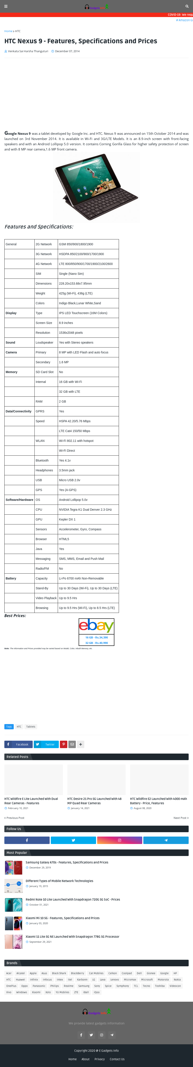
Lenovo (114, 979)
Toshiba (160, 986)
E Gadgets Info (109, 1051)
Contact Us (117, 1059)
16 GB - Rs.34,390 (96, 637)
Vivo (8, 992)
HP (175, 973)
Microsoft (147, 979)
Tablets (30, 726)
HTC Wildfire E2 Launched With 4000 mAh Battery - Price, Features (158, 801)
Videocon (175, 986)
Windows (21, 992)
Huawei (20, 979)
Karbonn (82, 979)
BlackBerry (77, 973)
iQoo (97, 992)
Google (164, 973)
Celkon (112, 973)
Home (8, 31)
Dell (139, 973)
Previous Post (15, 818)
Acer (9, 973)
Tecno (146, 986)
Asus (44, 973)
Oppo (24, 986)
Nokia (177, 979)
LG (93, 979)
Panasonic (39, 986)
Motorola (163, 979)
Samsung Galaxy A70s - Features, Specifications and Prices (67, 862)
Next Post (180, 818)
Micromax (130, 979)
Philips (54, 986)
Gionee (151, 973)
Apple (33, 973)
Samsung (83, 986)
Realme (68, 986)
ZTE (76, 992)
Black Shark (59, 973)
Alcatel (21, 973)
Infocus (47, 979)
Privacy (100, 1059)
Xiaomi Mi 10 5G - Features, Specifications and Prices (63, 918)
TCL (136, 986)
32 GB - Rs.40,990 (96, 643)
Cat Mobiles (96, 973)
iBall (86, 992)
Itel (70, 979)
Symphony (123, 986)
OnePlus (11, 986)
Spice (108, 986)
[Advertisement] (96, 94)
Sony (97, 986)
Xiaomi (36, 992)
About (86, 1059)
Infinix (34, 979)
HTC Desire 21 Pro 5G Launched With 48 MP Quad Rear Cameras (94, 801)
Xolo (48, 992)
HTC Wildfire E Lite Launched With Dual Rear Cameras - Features (31, 801)
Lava (102, 979)
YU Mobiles (62, 992)
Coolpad (127, 973)
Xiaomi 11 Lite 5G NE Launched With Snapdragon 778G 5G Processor (72, 937)
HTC (17, 31)
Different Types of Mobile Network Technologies (59, 881)
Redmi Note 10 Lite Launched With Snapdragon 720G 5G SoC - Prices (73, 899)
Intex (60, 979)
